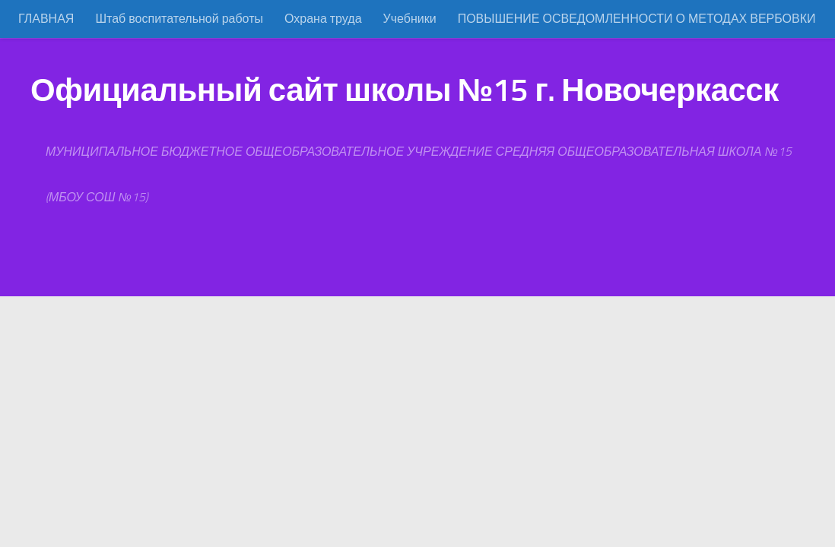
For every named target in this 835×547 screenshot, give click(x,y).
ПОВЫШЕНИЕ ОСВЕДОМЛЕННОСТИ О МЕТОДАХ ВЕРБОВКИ (637, 18)
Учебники (410, 18)
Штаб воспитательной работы (179, 18)
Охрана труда (323, 18)
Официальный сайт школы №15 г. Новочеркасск (404, 90)
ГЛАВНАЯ (46, 18)
